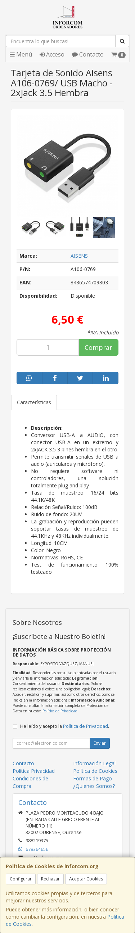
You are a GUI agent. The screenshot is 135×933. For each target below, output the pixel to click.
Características (34, 402)
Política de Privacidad (59, 710)
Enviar (100, 743)
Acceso (52, 54)
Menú (21, 54)
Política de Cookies (95, 770)
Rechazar (50, 879)
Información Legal (94, 763)
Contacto (88, 54)
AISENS (79, 255)
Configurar (21, 879)
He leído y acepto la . (64, 726)
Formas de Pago (92, 778)
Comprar (98, 347)
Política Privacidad (34, 770)
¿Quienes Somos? (94, 786)
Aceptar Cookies (86, 879)
